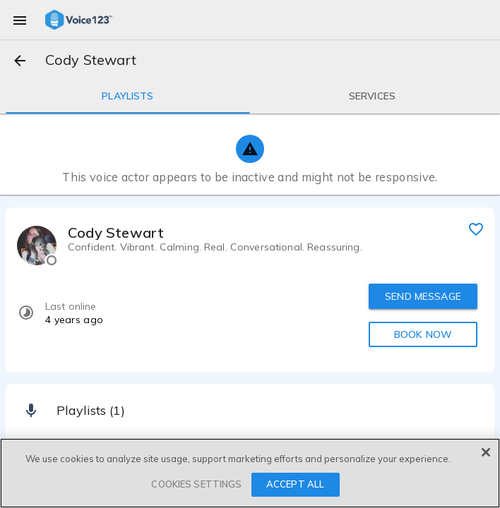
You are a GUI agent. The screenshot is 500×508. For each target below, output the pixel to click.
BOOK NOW (423, 334)
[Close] (486, 452)
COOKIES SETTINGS (196, 484)
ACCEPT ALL (295, 484)
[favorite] (476, 228)
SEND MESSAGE (423, 296)
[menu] (20, 20)
